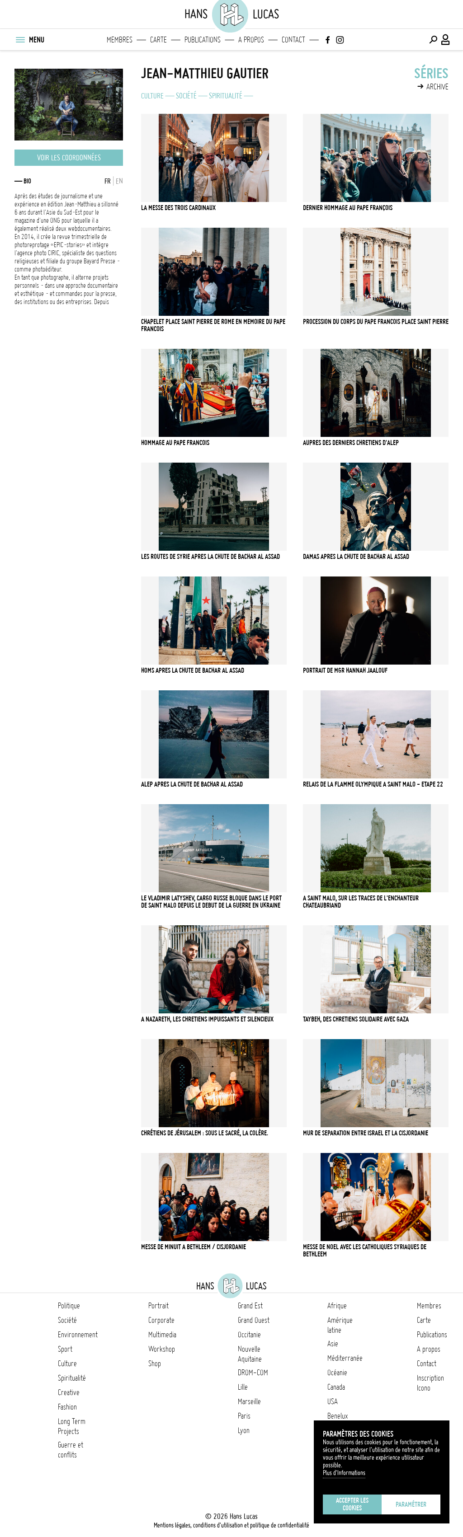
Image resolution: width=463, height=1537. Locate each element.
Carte (158, 39)
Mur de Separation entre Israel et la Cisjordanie (365, 1133)
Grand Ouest (253, 1320)
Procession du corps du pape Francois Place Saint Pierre (376, 321)
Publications (202, 39)
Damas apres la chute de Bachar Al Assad (356, 556)
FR (107, 181)
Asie (332, 1343)
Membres (119, 39)
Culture (152, 95)
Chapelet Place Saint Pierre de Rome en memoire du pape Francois (213, 325)
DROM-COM (253, 1372)
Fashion (67, 1406)
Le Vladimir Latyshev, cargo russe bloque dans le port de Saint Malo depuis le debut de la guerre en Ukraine (211, 902)
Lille (243, 1387)
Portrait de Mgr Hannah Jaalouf (345, 670)
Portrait (158, 1305)
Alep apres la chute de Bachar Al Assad (192, 784)
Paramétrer (411, 1504)
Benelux (337, 1415)
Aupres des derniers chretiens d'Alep (351, 442)
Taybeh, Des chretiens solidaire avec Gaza (356, 1019)
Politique (69, 1305)
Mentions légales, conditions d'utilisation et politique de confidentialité (231, 1525)
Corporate (161, 1320)
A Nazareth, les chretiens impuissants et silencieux (207, 1019)
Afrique (337, 1305)
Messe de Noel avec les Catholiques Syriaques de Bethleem (364, 1250)
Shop (154, 1363)
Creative (69, 1392)
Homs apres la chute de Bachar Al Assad (192, 670)
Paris (244, 1415)
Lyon (244, 1430)
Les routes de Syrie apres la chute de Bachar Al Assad (210, 556)
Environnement (78, 1334)
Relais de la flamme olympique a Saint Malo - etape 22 (373, 784)
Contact (293, 39)
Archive (437, 86)
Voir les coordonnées (69, 157)
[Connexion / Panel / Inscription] (445, 39)
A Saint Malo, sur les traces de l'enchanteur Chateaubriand (361, 902)
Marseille (249, 1401)
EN (119, 181)
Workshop (161, 1349)
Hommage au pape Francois (175, 442)
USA (332, 1401)
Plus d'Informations (344, 1473)
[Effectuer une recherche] (433, 39)
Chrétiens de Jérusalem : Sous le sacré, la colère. (204, 1133)
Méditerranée (345, 1358)
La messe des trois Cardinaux (178, 207)
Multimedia (162, 1334)
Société (186, 95)
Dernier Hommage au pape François (347, 207)
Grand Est (250, 1305)
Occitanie (249, 1334)
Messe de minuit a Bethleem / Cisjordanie (193, 1247)
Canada (336, 1387)
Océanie (337, 1372)
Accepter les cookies (352, 1504)
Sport (65, 1349)
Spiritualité (225, 95)
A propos (251, 39)
